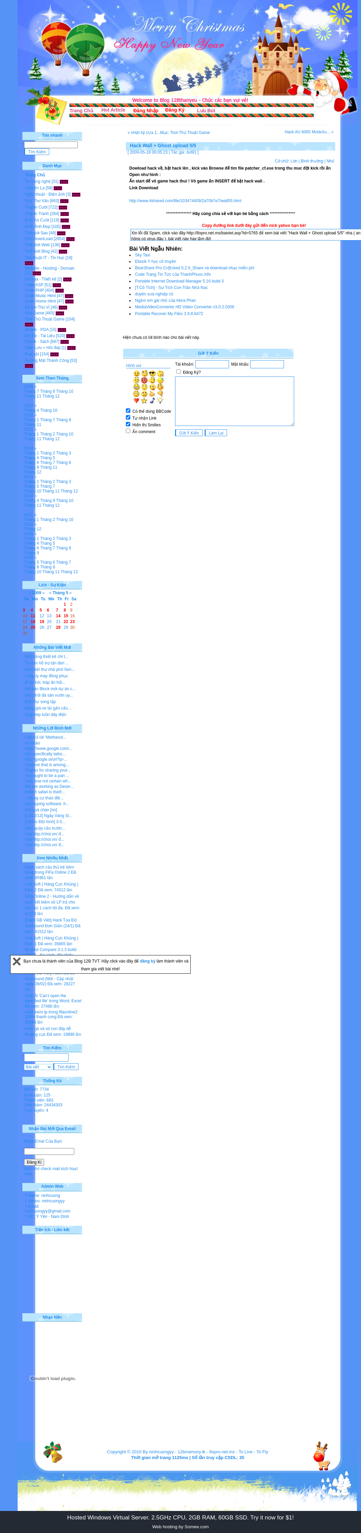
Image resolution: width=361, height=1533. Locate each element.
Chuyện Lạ (35, 188)
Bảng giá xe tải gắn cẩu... (48, 708)
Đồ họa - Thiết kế (40, 279)
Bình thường (312, 161)
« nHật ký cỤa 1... (144, 132)
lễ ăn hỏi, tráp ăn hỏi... (45, 682)
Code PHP (34, 290)
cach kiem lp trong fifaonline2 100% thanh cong (51, 1014)
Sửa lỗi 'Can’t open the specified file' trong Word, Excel (53, 998)
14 (58, 616)
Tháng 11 (32, 396)
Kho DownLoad (39, 238)
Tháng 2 (47, 434)
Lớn (293, 161)
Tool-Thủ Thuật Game (44, 319)
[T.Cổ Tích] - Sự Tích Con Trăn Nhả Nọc (171, 287)
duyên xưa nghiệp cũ (154, 294)
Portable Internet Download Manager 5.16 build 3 (179, 281)
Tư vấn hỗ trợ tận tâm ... (47, 663)
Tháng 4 (31, 410)
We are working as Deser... (49, 786)
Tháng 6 (31, 462)
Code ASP (34, 285)
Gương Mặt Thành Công (47, 360)
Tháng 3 (63, 453)
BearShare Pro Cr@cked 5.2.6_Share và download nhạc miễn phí (194, 268)
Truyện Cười (36, 207)
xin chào (32, 743)
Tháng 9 (31, 467)
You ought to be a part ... (47, 775)
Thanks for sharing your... (48, 770)
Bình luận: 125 (37, 1095)
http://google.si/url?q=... (46, 759)
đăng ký (148, 961)
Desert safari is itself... (45, 792)
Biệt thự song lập (40, 701)
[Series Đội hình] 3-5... (45, 821)
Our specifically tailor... (45, 754)
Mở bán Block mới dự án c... (50, 688)
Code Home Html (40, 301)
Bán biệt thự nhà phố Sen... (50, 669)
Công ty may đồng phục (46, 676)
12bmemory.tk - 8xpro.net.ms (206, 1451)
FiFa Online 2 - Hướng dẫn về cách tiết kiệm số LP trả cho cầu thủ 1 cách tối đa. (52, 902)
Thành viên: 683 (38, 1100)
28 (58, 627)
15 (66, 616)
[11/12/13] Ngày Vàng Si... (48, 815)
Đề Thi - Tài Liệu (40, 335)
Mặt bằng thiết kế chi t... (47, 656)
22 (66, 621)
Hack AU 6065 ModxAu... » (309, 132)
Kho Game (34, 313)
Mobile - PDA (37, 329)
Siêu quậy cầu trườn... (45, 828)
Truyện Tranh (37, 213)
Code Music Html (40, 295)
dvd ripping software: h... (47, 803)
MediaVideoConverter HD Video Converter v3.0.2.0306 (184, 307)
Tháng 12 (51, 396)
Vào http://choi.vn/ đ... (44, 834)
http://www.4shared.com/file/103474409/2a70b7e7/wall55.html (185, 200)
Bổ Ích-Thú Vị (37, 307)
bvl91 (191, 152)
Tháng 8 (47, 391)
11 (33, 616)
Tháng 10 (64, 391)
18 (33, 621)
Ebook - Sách (37, 341)
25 (33, 627)
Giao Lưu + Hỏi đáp (42, 347)
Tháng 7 (31, 391)
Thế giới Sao (36, 233)
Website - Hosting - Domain (50, 268)
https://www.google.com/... (48, 748)
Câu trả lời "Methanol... (45, 737)
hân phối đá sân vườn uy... (49, 695)
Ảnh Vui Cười (37, 220)
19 (42, 621)
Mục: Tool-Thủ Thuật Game (185, 132)
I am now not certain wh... (48, 781)
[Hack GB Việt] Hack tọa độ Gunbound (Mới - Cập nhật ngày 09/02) (50, 978)
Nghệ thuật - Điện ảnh (45, 194)
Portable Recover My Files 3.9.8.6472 (169, 313)
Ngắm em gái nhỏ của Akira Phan (165, 300)
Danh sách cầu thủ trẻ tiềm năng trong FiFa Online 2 (49, 870)
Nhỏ (330, 161)
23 (72, 621)
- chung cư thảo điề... (44, 798)
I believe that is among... (47, 764)
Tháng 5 (47, 457)
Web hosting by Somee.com (180, 1526)
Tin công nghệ (38, 181)
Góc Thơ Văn (37, 200)
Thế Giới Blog (37, 251)
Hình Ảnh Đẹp (38, 226)
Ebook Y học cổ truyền (155, 261)
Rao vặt (32, 354)
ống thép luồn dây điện (45, 714)
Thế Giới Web (37, 244)
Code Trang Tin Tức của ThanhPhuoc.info (173, 274)
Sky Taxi (142, 255)
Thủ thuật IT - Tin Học (44, 257)
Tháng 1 (31, 420)
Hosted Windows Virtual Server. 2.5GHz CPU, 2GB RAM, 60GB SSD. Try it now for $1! (180, 1517)
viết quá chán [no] (41, 810)
